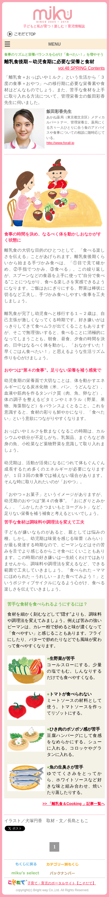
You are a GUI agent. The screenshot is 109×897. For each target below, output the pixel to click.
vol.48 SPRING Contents (81, 68)
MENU (54, 44)
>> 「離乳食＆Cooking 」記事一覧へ (73, 804)
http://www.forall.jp (60, 143)
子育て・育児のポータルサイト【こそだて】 (61, 883)
